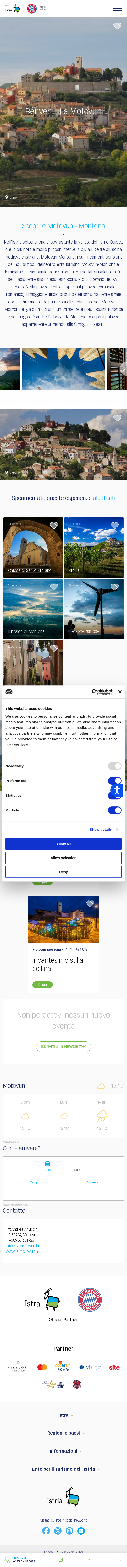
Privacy (48, 1552)
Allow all (63, 844)
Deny (63, 872)
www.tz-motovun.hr (22, 1252)
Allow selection (63, 858)
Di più (42, 882)
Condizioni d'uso (72, 1552)
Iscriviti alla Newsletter (63, 1047)
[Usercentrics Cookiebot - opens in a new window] (92, 692)
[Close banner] (120, 691)
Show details (101, 829)
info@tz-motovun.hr (22, 1246)
